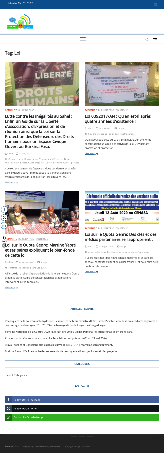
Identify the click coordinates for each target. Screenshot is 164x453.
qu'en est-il (114, 133)
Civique (12, 159)
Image (121, 128)
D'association (31, 159)
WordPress (54, 446)
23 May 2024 (24, 153)
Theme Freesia (41, 446)
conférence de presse (18, 267)
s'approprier (143, 252)
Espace (23, 162)
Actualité (11, 110)
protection (76, 162)
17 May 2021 (103, 128)
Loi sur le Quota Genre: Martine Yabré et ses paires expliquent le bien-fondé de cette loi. (40, 250)
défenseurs (57, 159)
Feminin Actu (12, 446)
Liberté (48, 162)
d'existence (98, 133)
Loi (54, 162)
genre (33, 267)
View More (15, 183)
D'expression (45, 159)
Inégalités (40, 162)
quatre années (127, 133)
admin (9, 153)
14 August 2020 (25, 262)
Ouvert (66, 162)
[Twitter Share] (4, 217)
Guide (31, 162)
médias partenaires (120, 252)
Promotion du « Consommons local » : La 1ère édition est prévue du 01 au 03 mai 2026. (56, 338)
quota (44, 267)
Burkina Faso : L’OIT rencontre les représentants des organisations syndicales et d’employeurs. (61, 351)
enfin (16, 162)
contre (20, 159)
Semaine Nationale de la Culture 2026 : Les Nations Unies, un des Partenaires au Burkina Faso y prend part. (69, 331)
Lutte (59, 162)
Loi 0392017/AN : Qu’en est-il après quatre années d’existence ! (118, 118)
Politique (122, 110)
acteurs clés (94, 252)
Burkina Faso (26, 110)
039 (90, 133)
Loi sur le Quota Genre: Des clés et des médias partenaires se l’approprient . (120, 236)
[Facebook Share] (4, 209)
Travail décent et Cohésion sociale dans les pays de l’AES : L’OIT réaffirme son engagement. (59, 344)
